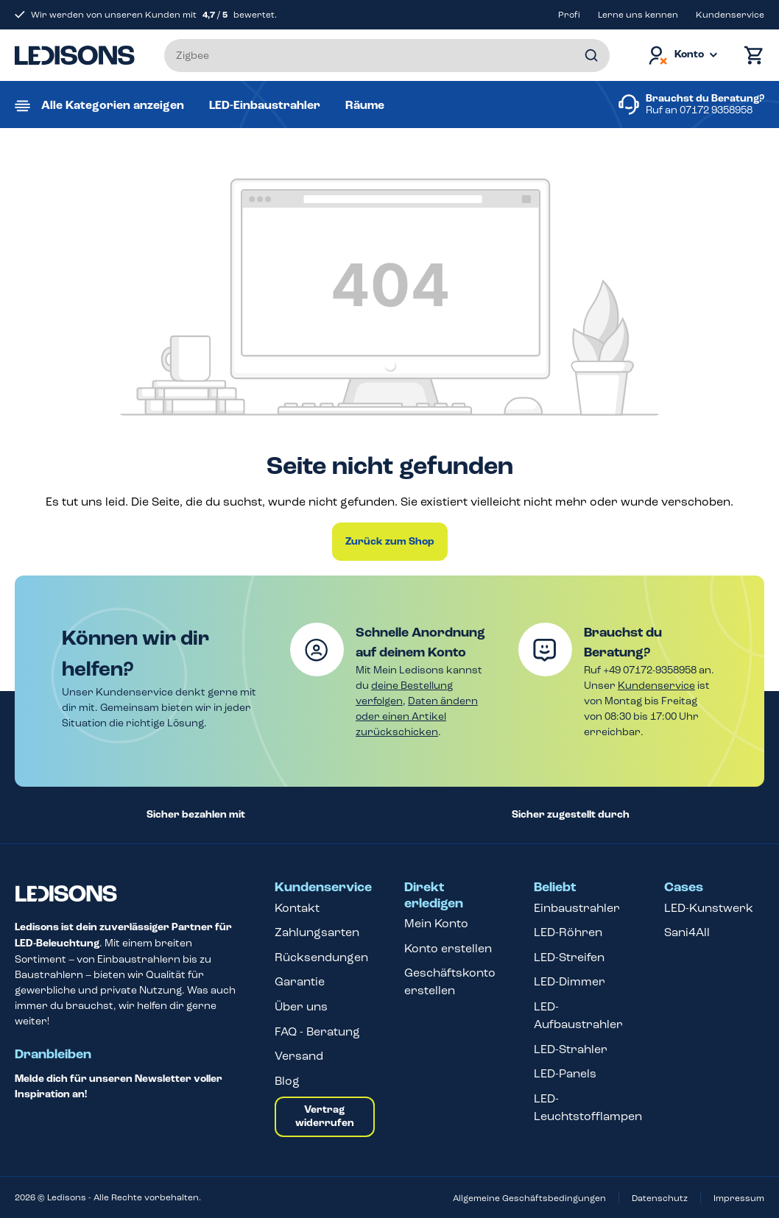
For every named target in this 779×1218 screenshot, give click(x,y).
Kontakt (297, 908)
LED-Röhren (568, 932)
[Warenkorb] (750, 55)
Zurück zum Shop (389, 541)
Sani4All (687, 932)
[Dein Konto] (682, 55)
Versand (299, 1056)
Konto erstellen (448, 948)
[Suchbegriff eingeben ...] (387, 55)
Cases (683, 887)
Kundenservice (730, 15)
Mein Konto (436, 923)
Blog (287, 1081)
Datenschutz (660, 1198)
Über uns (301, 1006)
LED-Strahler (570, 1049)
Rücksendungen (321, 957)
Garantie (300, 981)
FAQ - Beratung (317, 1031)
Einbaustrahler (577, 908)
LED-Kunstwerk (708, 908)
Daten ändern (443, 701)
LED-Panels (565, 1073)
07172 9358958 (716, 110)
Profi (569, 15)
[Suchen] (591, 55)
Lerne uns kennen (638, 15)
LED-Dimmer (569, 981)
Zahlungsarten (317, 932)
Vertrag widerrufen (324, 1116)
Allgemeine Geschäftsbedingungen (529, 1198)
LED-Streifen (569, 957)
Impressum (738, 1198)
